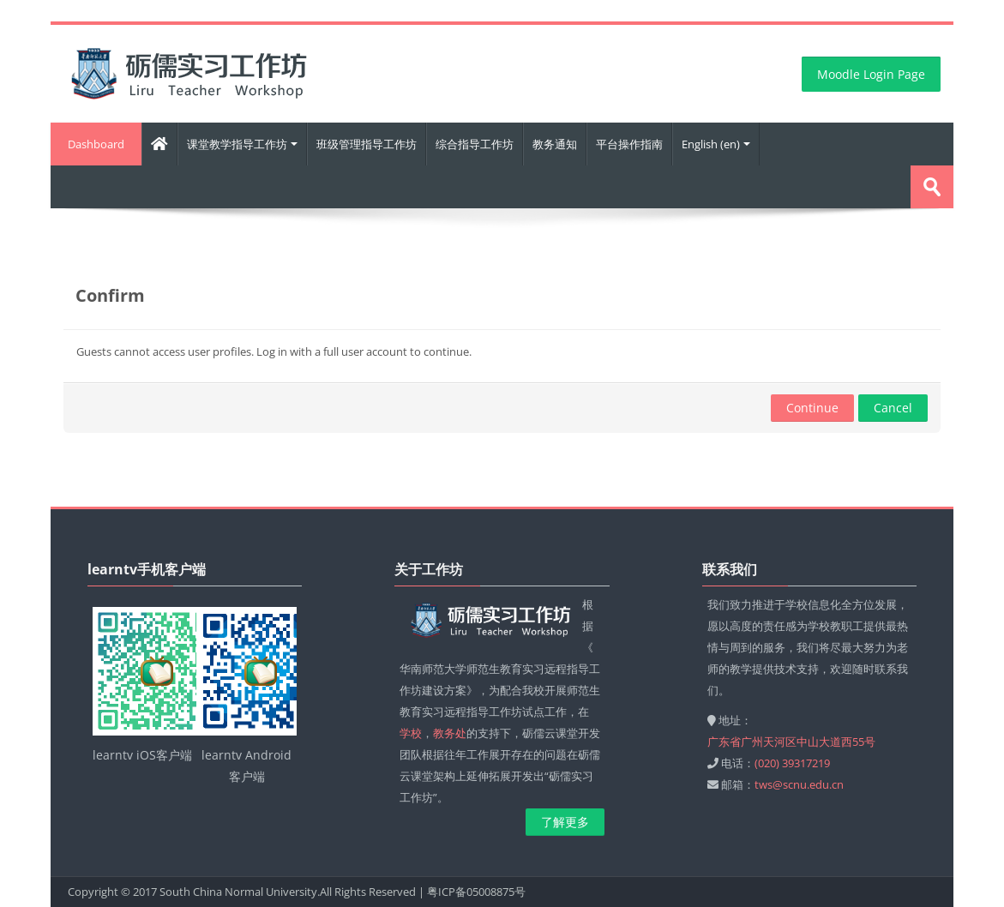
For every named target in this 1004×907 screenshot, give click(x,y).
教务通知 (554, 144)
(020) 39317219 (792, 763)
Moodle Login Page (871, 74)
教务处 (449, 733)
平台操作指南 (629, 144)
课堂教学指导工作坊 (242, 144)
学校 (411, 733)
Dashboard (96, 144)
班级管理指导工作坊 (366, 144)
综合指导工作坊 (475, 144)
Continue (812, 407)
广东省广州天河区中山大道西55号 (791, 741)
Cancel (893, 407)
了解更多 (565, 822)
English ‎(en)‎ (716, 144)
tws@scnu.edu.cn (799, 784)
